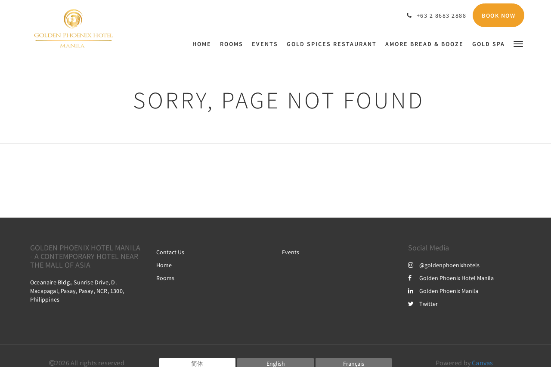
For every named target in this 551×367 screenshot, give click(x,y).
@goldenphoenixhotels (444, 265)
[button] (518, 43)
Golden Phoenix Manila (443, 291)
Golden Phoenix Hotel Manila (451, 278)
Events (290, 252)
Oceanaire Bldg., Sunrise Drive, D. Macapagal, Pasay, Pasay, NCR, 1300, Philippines (77, 290)
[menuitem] (204, 44)
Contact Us (170, 252)
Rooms (165, 278)
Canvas (482, 362)
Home (164, 265)
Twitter (423, 304)
